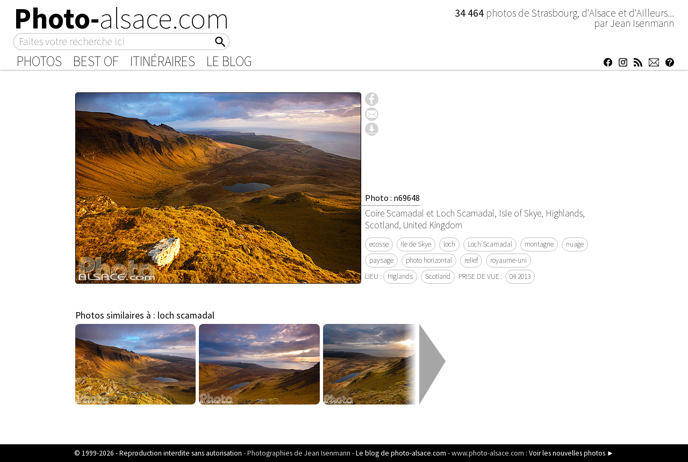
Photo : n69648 (392, 197)
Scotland (437, 276)
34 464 (470, 12)
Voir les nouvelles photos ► (571, 453)
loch (449, 244)
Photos (39, 61)
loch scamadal (185, 315)
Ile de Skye (416, 244)
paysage (381, 260)
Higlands (400, 276)
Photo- (122, 18)
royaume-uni (508, 260)
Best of (96, 61)
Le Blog (229, 61)
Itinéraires (162, 61)
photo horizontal (429, 260)
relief (471, 260)
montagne (539, 244)
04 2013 (520, 276)
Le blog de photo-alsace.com (401, 453)
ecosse (379, 244)
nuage (575, 244)
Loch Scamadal (490, 244)
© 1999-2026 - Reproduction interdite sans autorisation (158, 453)
